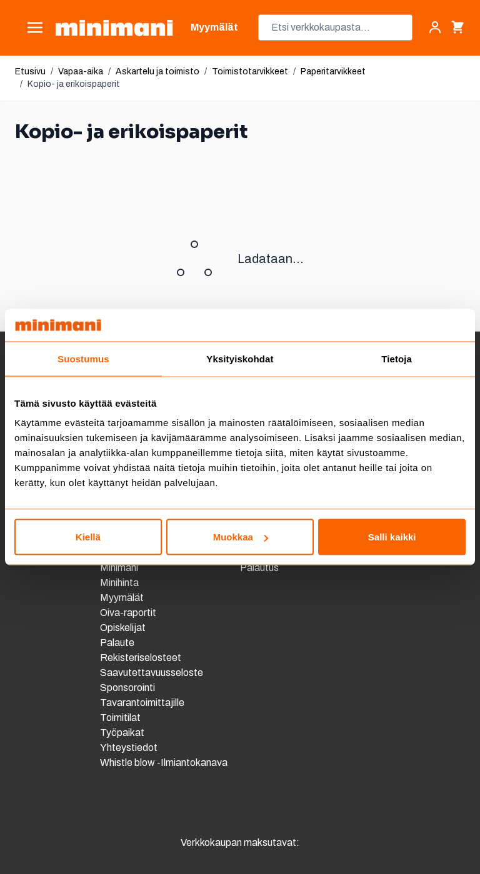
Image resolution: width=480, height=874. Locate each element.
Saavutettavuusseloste (151, 672)
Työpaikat (122, 732)
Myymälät (122, 597)
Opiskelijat (123, 627)
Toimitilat (120, 717)
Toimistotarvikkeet (250, 71)
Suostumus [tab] (83, 358)
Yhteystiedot (129, 747)
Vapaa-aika (80, 71)
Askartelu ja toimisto (157, 71)
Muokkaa (240, 537)
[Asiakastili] (435, 27)
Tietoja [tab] (396, 358)
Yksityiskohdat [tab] (239, 358)
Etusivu (30, 71)
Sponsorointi (127, 687)
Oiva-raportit (129, 612)
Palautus (259, 567)
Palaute (117, 642)
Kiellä (88, 537)
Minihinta (119, 582)
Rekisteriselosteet (140, 657)
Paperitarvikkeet (333, 71)
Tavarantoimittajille (142, 702)
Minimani (119, 567)
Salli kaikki (392, 537)
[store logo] (114, 27)
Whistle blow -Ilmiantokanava (164, 762)
